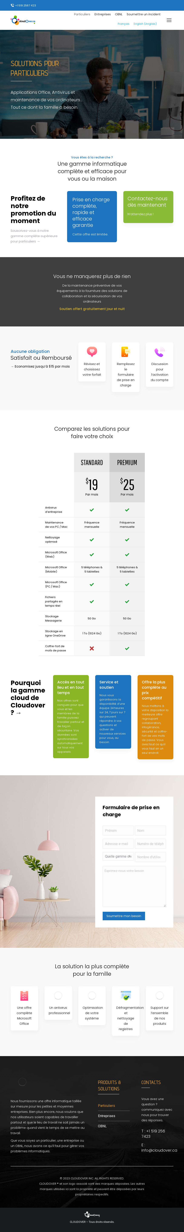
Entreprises (106, 1116)
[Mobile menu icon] (169, 20)
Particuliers (106, 1106)
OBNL (102, 1126)
